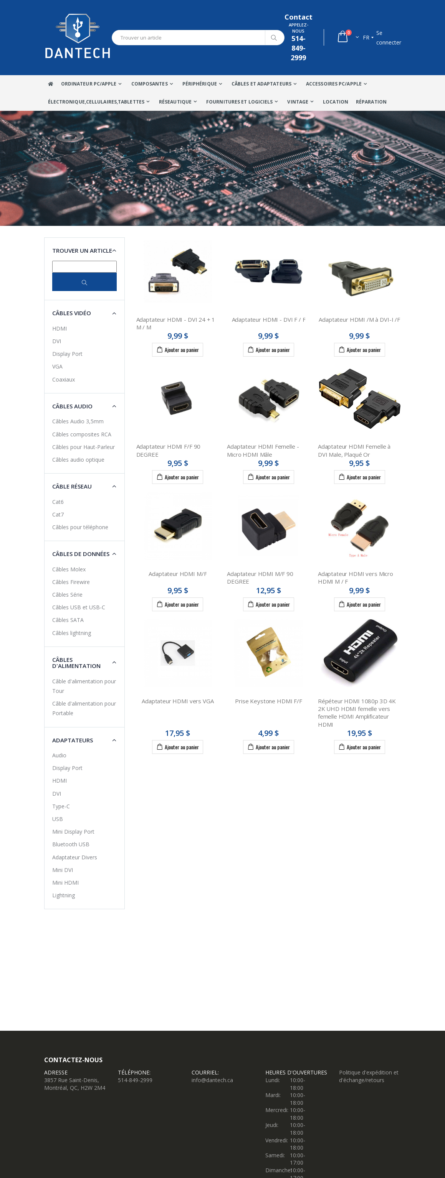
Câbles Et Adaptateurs (261, 84)
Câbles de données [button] (80, 554)
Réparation (371, 102)
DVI (56, 341)
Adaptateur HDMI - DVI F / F (269, 319)
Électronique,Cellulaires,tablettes (96, 102)
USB (57, 819)
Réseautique (175, 102)
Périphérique (199, 84)
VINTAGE (297, 102)
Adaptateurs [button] (72, 740)
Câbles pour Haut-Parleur (83, 447)
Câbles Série (67, 594)
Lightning (63, 895)
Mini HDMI (65, 882)
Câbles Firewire (71, 582)
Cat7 (58, 514)
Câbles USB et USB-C (78, 607)
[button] (347, 37)
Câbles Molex (69, 569)
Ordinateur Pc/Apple (89, 84)
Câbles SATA (68, 620)
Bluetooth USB (70, 844)
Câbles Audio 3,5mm (78, 421)
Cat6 (58, 501)
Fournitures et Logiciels (239, 102)
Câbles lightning (71, 633)
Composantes (149, 84)
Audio (59, 755)
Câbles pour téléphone (80, 527)
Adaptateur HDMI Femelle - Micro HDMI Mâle (263, 450)
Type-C (61, 806)
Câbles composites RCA (81, 434)
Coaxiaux (63, 379)
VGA (57, 366)
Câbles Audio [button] (72, 406)
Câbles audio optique (78, 459)
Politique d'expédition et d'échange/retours (369, 1076)
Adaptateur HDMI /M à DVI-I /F (359, 319)
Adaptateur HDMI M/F (178, 573)
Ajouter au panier (177, 349)
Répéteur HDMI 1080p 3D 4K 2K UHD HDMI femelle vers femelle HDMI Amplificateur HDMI (357, 712)
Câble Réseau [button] (72, 486)
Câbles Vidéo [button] (71, 313)
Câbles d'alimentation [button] (76, 663)
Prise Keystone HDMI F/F (268, 701)
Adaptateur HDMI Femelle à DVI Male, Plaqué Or (354, 450)
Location (335, 102)
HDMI (59, 328)
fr (366, 37)
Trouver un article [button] (82, 250)
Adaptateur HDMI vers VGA (177, 701)
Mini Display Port (73, 831)
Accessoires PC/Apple (334, 84)
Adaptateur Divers (74, 857)
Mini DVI (62, 870)
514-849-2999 (135, 1080)
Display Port (67, 353)
